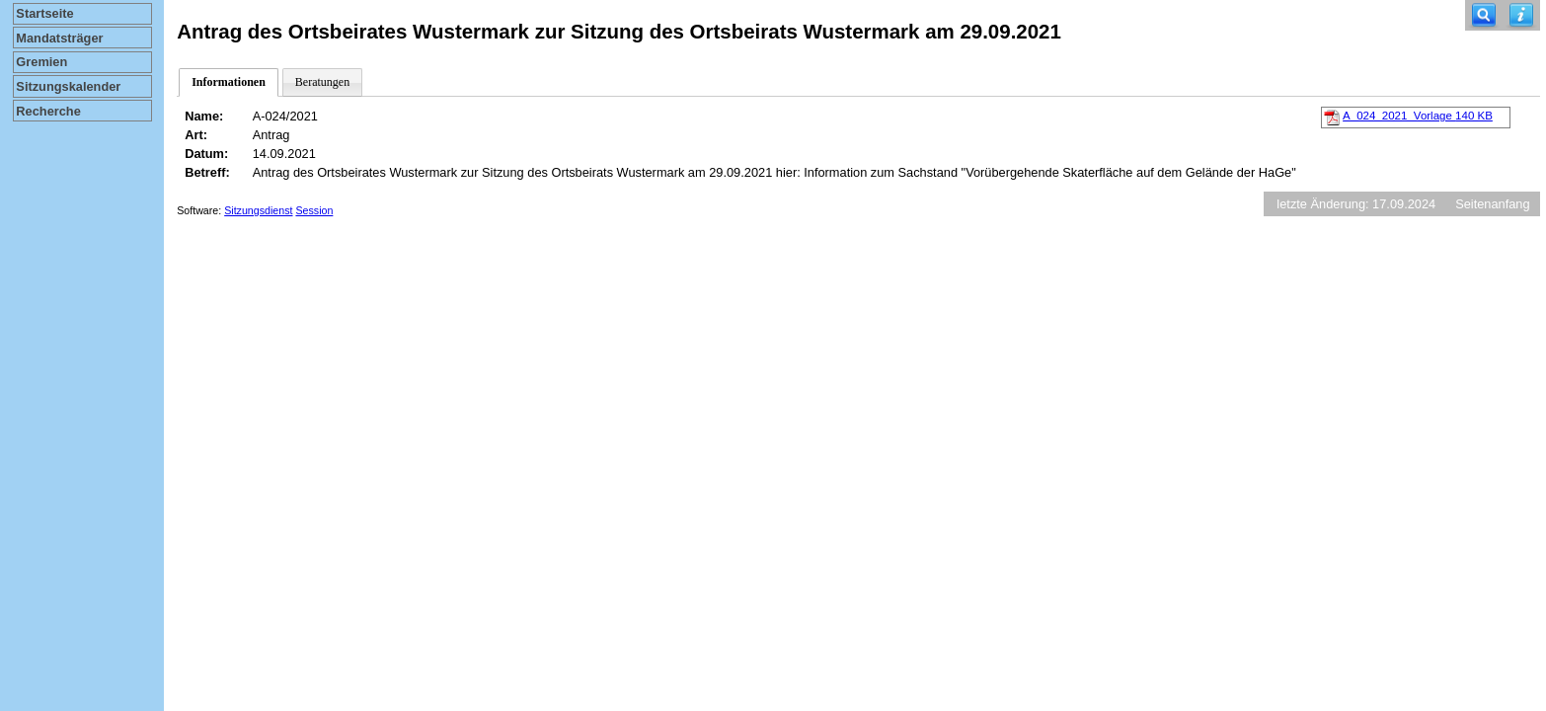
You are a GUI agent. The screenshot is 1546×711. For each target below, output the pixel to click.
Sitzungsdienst (258, 210)
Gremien (41, 61)
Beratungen (322, 82)
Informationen (229, 82)
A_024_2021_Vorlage (1418, 115)
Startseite (44, 13)
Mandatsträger (59, 38)
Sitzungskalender (68, 86)
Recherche (48, 111)
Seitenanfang (1492, 204)
